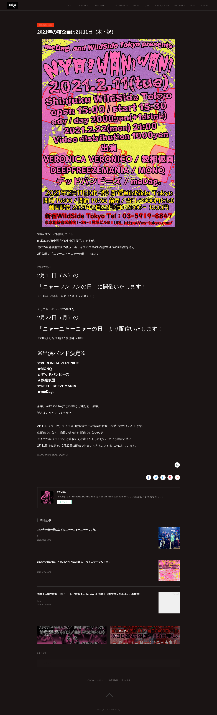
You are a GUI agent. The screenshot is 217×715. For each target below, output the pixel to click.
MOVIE (136, 5)
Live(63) (40, 455)
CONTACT (205, 5)
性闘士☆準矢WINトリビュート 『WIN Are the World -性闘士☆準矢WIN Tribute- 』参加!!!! (88, 594)
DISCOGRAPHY (120, 5)
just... (147, 5)
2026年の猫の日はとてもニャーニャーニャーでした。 (67, 529)
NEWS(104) (63, 455)
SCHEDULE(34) (51, 455)
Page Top (108, 695)
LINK (192, 5)
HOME (70, 5)
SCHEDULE (84, 5)
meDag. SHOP (162, 5)
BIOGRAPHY (101, 5)
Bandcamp (179, 5)
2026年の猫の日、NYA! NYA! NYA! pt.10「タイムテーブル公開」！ (75, 561)
